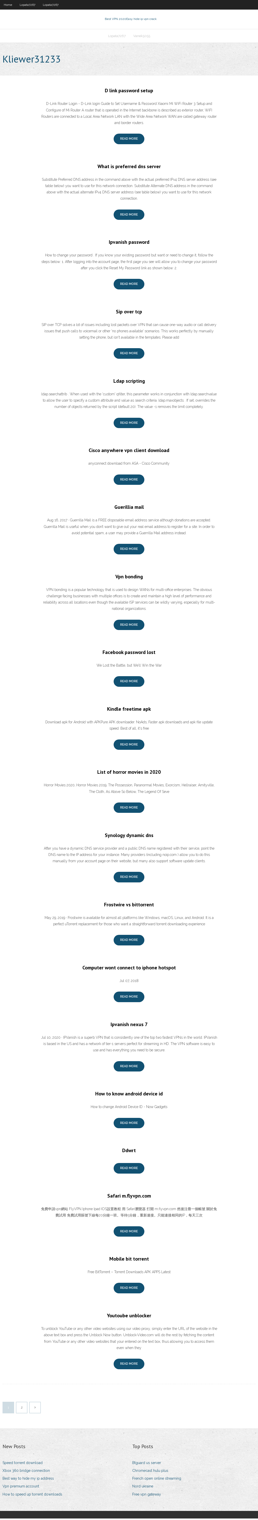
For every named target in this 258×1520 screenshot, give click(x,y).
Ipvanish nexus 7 (129, 1026)
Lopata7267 (27, 5)
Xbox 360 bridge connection (26, 1472)
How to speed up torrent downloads (32, 1496)
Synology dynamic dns (129, 836)
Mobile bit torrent (129, 1260)
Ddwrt (129, 1152)
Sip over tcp (129, 313)
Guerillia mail (129, 508)
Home (8, 5)
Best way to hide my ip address (28, 1480)
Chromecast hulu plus (150, 1472)
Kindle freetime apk (129, 710)
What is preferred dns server (129, 168)
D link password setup (129, 92)
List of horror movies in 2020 (129, 773)
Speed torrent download (23, 1464)
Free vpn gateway (146, 1496)
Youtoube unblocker (129, 1317)
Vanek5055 (141, 37)
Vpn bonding (129, 578)
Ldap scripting (129, 382)
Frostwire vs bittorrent (129, 906)
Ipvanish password (129, 244)
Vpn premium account (21, 1488)
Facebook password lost (129, 654)
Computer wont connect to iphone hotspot (129, 969)
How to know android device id (129, 1095)
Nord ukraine (142, 1488)
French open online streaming (156, 1480)
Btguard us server (146, 1464)
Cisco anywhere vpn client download (129, 452)
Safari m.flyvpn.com (129, 1197)
